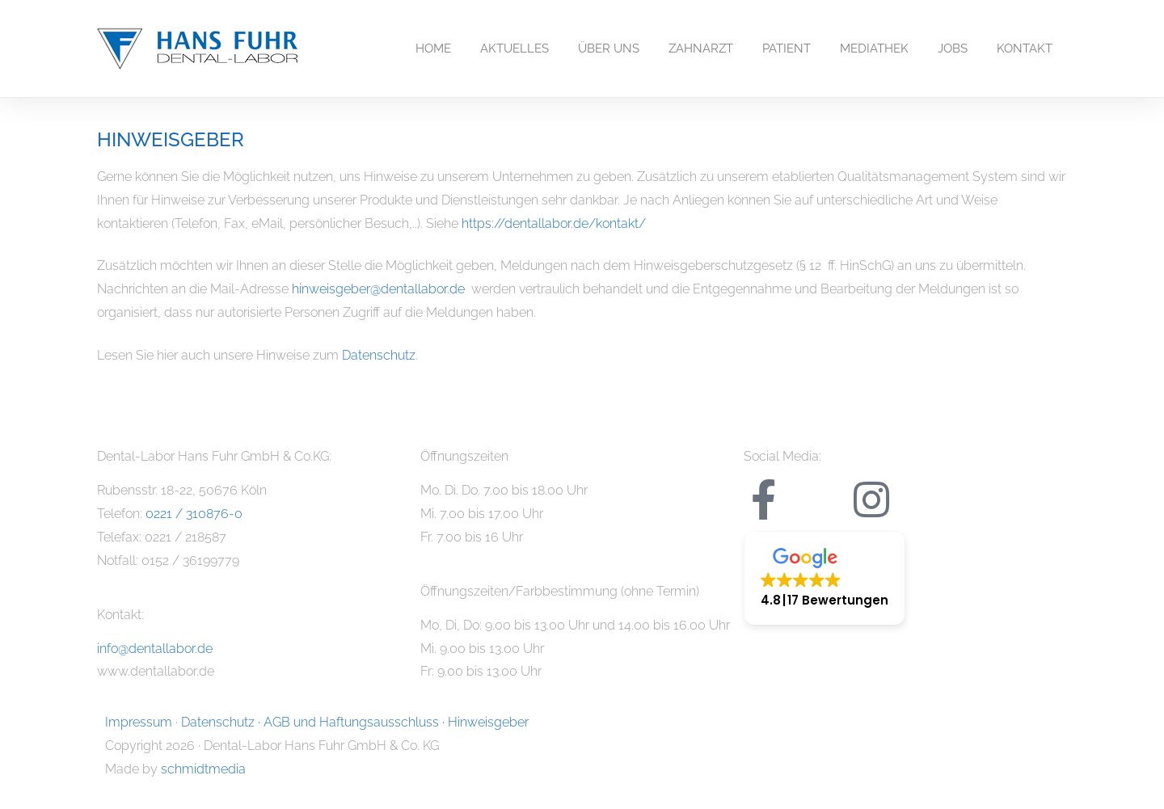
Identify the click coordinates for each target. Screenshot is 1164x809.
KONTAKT (1024, 48)
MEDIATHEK (874, 48)
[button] (824, 578)
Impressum (138, 722)
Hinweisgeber (488, 722)
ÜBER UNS (608, 48)
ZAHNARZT (700, 48)
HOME (433, 48)
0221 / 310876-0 (194, 513)
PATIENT (786, 48)
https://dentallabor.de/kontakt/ (554, 223)
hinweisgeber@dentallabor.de (378, 289)
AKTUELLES (514, 48)
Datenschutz (378, 355)
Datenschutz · (222, 722)
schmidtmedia (203, 769)
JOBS (953, 48)
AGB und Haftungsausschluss (351, 722)
